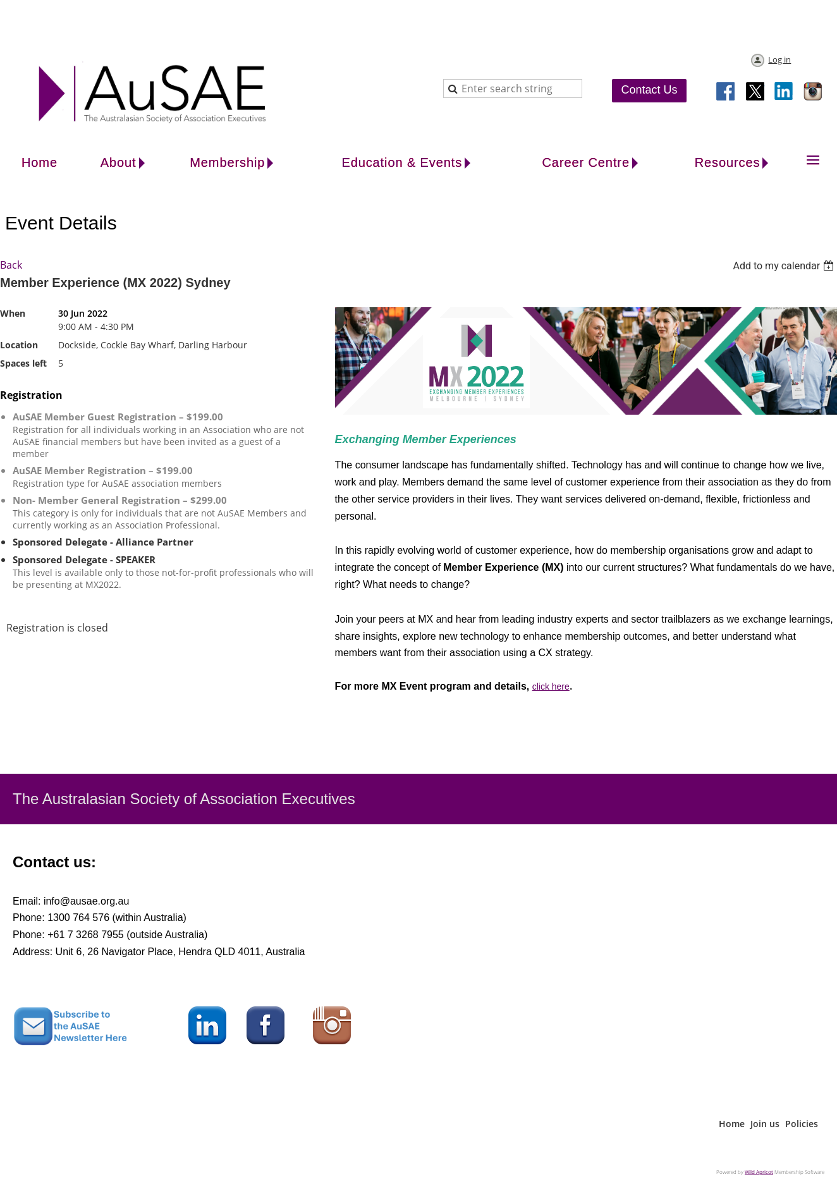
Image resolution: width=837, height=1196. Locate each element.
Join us (764, 1124)
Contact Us (649, 89)
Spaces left (23, 363)
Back (11, 265)
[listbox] (785, 266)
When (12, 313)
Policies (801, 1124)
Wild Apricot (759, 1171)
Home (732, 1124)
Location (19, 345)
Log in (779, 59)
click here (551, 686)
